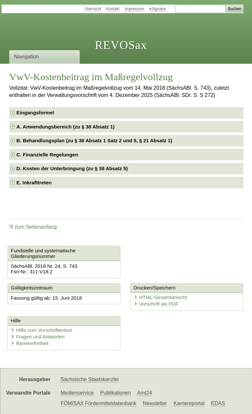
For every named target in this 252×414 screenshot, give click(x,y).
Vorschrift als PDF (156, 304)
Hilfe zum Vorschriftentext (41, 330)
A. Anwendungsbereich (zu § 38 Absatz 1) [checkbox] (65, 126)
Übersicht (93, 9)
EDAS (218, 403)
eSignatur (157, 9)
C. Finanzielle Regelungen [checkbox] (47, 154)
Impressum (134, 9)
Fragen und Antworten (38, 336)
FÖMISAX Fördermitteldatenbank (98, 403)
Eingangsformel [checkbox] (35, 112)
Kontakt (113, 9)
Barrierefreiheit (29, 343)
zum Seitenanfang (33, 227)
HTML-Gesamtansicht (160, 297)
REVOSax (121, 45)
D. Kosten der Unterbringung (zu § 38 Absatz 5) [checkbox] (72, 168)
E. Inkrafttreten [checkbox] (34, 182)
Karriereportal (189, 403)
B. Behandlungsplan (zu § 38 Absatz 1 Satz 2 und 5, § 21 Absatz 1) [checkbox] (94, 140)
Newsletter (155, 403)
